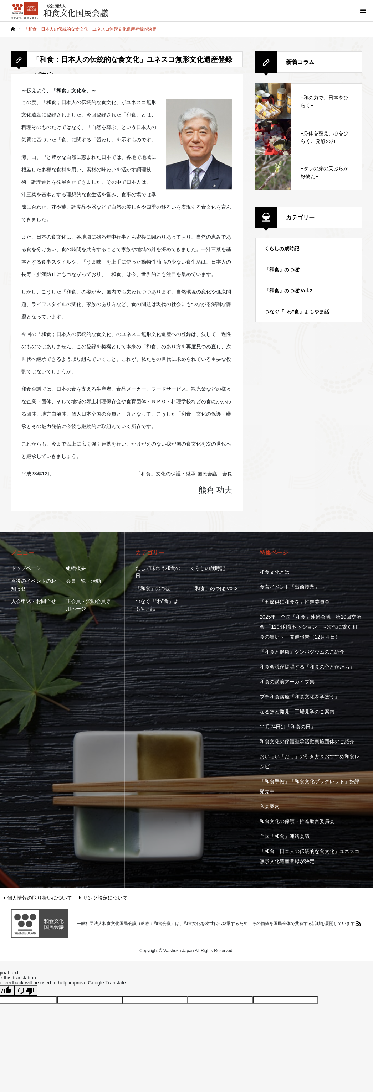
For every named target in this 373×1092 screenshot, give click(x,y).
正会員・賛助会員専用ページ (88, 605)
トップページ (26, 568)
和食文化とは (275, 572)
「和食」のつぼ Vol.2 (288, 290)
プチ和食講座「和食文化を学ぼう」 (299, 697)
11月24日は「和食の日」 (288, 726)
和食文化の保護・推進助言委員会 (297, 821)
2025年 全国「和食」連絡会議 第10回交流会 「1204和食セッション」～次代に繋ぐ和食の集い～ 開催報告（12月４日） (310, 627)
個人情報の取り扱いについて (38, 898)
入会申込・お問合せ (33, 601)
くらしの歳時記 (281, 248)
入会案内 (270, 806)
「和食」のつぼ (281, 269)
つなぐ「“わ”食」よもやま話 (296, 311)
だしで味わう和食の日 (158, 571)
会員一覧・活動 (83, 581)
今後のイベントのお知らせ (33, 584)
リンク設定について (103, 898)
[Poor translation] (26, 990)
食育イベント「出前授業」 (290, 587)
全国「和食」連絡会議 (285, 836)
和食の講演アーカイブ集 (287, 682)
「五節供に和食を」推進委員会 (294, 602)
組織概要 (76, 568)
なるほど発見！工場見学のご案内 (297, 711)
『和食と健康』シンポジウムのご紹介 (302, 652)
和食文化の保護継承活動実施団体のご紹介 (307, 741)
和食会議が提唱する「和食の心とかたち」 (307, 667)
